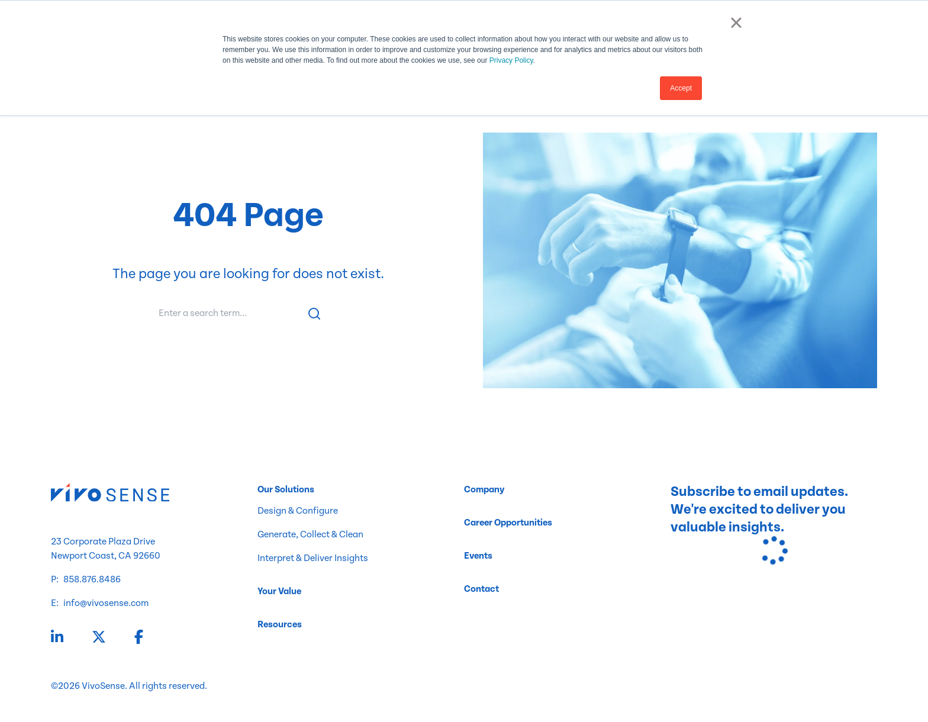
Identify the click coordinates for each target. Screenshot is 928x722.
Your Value (279, 591)
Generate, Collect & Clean (310, 534)
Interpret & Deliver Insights (312, 558)
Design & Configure (297, 511)
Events (478, 556)
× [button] (736, 22)
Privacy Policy (511, 60)
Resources (279, 624)
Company (484, 489)
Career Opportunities (508, 522)
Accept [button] (681, 88)
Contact (481, 589)
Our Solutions (285, 489)
